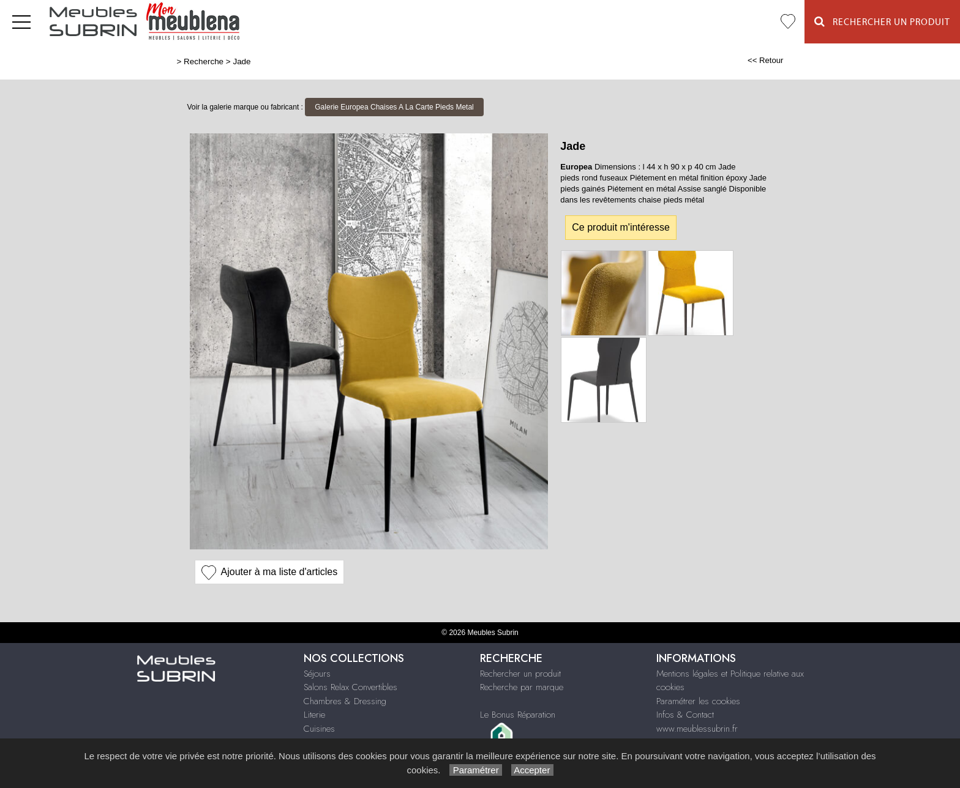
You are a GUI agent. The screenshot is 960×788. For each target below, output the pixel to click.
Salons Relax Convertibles (350, 687)
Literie (314, 714)
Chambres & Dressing (345, 701)
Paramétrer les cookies (698, 701)
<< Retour (766, 60)
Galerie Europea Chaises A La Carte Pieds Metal (394, 107)
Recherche (203, 61)
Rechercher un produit (520, 673)
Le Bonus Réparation (517, 714)
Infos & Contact (685, 714)
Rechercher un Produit (882, 22)
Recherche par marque (521, 687)
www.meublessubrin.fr (697, 728)
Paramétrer (475, 770)
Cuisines (319, 728)
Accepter (532, 770)
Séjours (317, 673)
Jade (241, 61)
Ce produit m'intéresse (621, 227)
